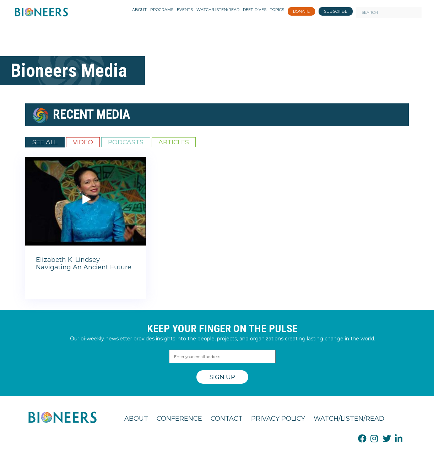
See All (45, 142)
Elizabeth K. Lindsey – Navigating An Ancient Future (83, 263)
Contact (227, 418)
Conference (179, 418)
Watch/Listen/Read (349, 418)
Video (83, 142)
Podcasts (125, 142)
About (136, 418)
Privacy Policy (278, 418)
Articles (173, 142)
